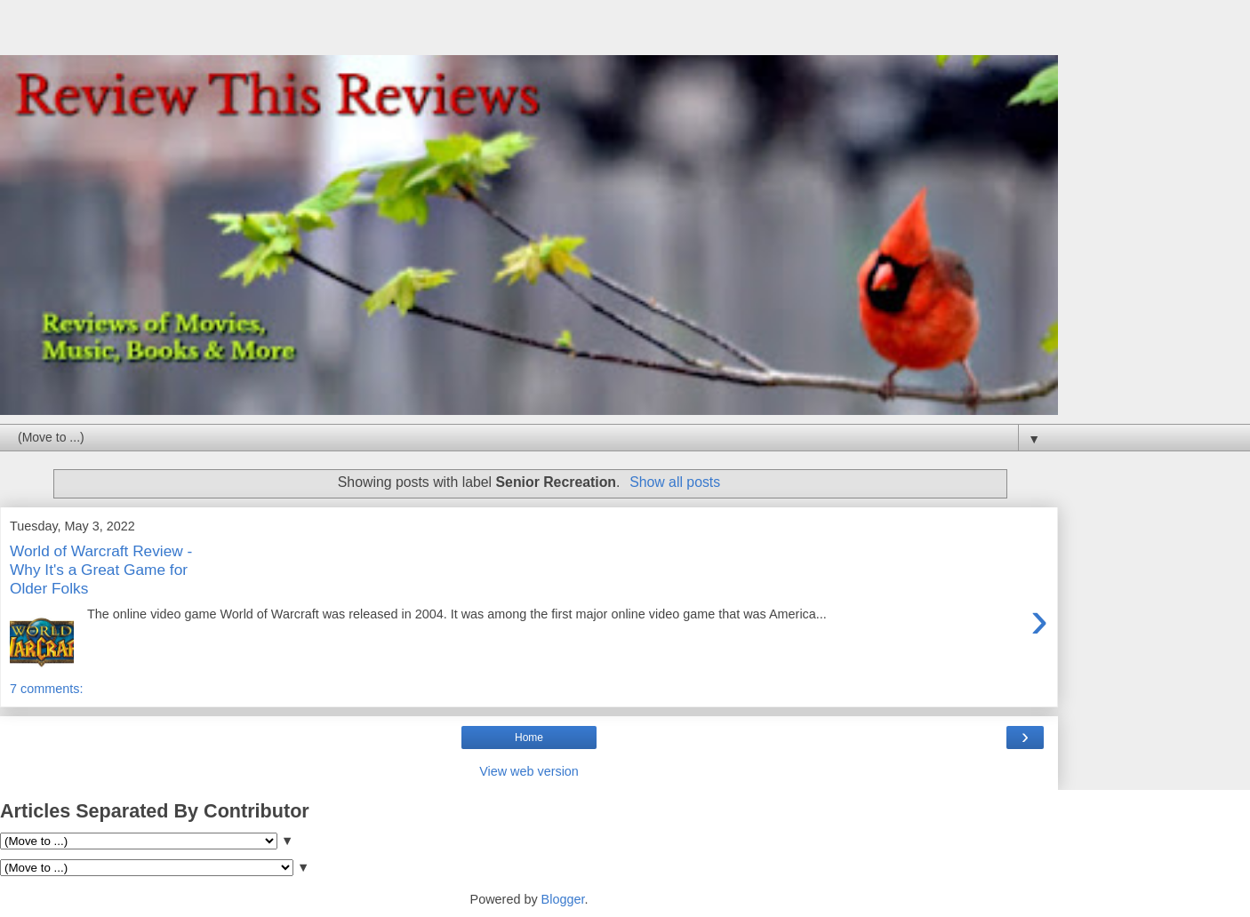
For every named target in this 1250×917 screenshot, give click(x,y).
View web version (529, 771)
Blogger (563, 899)
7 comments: (46, 689)
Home (529, 737)
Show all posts (674, 482)
